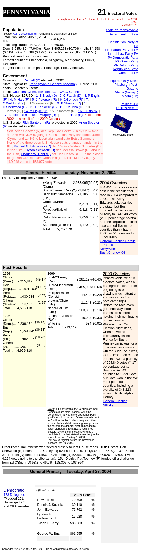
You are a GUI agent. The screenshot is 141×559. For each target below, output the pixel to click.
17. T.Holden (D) (15, 115)
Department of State (123, 34)
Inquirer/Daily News (123, 81)
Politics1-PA (129, 104)
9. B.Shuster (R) (69, 103)
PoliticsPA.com (127, 108)
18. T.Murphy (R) (43, 115)
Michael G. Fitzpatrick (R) (32, 146)
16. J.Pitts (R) (88, 111)
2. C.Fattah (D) (70, 96)
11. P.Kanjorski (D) (43, 107)
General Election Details (117, 241)
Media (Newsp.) (126, 92)
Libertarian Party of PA (121, 50)
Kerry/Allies (108, 249)
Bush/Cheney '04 (112, 252)
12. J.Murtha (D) (72, 107)
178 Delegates (14, 495)
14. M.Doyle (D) (35, 111)
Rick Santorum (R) (36, 122)
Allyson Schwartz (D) (39, 150)
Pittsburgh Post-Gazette (126, 86)
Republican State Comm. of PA (125, 71)
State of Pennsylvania (122, 30)
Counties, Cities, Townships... (34, 92)
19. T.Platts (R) (72, 115)
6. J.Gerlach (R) (71, 99)
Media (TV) (130, 96)
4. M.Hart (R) (19, 99)
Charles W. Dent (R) (36, 154)
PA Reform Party (126, 65)
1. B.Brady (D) (46, 96)
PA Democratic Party (123, 57)
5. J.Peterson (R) (44, 99)
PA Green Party (126, 61)
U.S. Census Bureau (25, 33)
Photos (107, 245)
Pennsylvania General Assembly (53, 84)
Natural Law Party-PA (122, 54)
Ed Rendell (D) (29, 80)
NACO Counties (70, 92)
